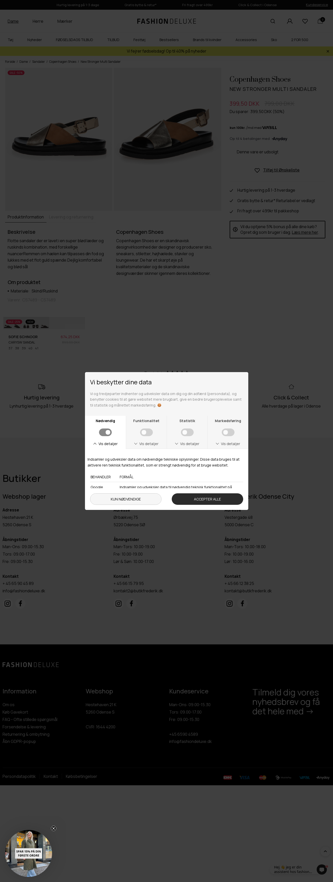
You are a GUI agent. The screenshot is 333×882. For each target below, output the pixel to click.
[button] (28, 853)
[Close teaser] (53, 828)
